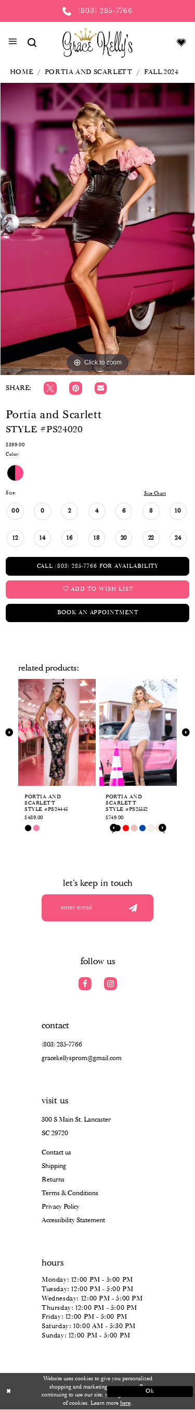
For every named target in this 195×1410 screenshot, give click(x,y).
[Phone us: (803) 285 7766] (97, 11)
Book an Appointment (97, 612)
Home (21, 72)
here (125, 1403)
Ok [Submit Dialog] (150, 1391)
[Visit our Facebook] (85, 983)
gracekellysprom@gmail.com (82, 1058)
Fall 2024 (161, 72)
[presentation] (57, 732)
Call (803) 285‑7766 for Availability (98, 566)
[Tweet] (50, 388)
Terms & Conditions (70, 1193)
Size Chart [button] (155, 493)
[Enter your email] (97, 907)
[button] (13, 42)
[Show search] (32, 42)
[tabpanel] (97, 229)
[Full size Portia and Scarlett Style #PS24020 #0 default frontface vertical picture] (97, 229)
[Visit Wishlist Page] (181, 42)
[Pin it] (75, 388)
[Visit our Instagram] (110, 983)
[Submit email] (132, 907)
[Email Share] (101, 388)
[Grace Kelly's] (97, 42)
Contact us (56, 1153)
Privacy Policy (61, 1207)
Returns (53, 1180)
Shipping (54, 1166)
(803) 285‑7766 (62, 1045)
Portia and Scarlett (89, 72)
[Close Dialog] (45, 1391)
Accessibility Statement (73, 1220)
